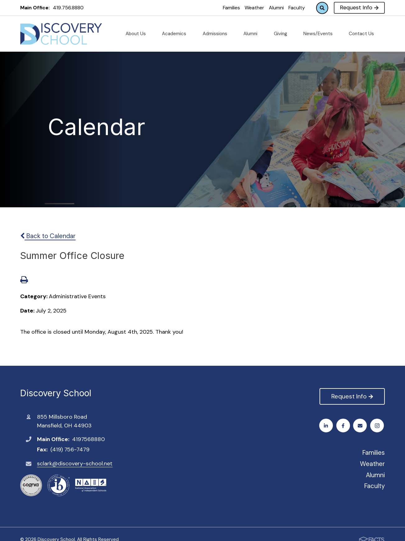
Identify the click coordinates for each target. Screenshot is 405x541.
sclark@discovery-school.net (75, 463)
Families (231, 7)
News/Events (320, 34)
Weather (254, 7)
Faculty (296, 7)
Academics (176, 34)
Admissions (217, 34)
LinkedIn (378, 425)
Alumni (276, 7)
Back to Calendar (48, 236)
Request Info (359, 7)
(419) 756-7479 (70, 449)
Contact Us (364, 34)
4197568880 (88, 439)
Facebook (326, 425)
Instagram (344, 425)
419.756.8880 (68, 7)
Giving (283, 34)
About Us (138, 34)
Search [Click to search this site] (322, 8)
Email (361, 425)
